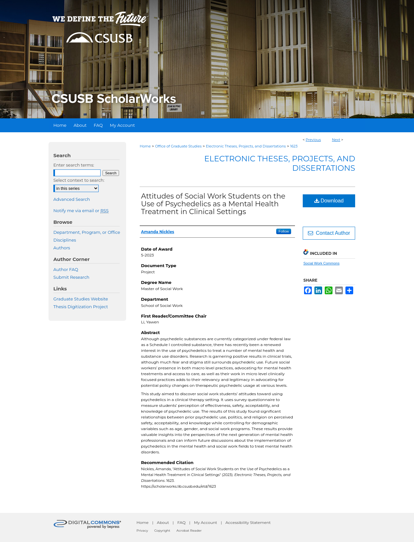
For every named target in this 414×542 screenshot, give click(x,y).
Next (336, 139)
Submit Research (71, 277)
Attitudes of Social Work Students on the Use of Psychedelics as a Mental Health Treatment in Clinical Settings (213, 204)
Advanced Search (71, 199)
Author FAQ (65, 269)
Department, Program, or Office (86, 232)
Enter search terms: (73, 165)
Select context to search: (78, 180)
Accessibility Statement (248, 522)
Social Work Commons (321, 263)
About (163, 522)
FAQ (181, 522)
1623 (294, 146)
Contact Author (329, 233)
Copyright (162, 530)
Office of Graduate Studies (178, 146)
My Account (205, 522)
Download (329, 200)
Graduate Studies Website (80, 298)
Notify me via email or (81, 210)
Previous (313, 139)
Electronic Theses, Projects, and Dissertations (246, 146)
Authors (61, 247)
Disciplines (64, 240)
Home (145, 146)
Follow (283, 231)
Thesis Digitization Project (80, 306)
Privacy (142, 530)
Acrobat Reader (189, 530)
